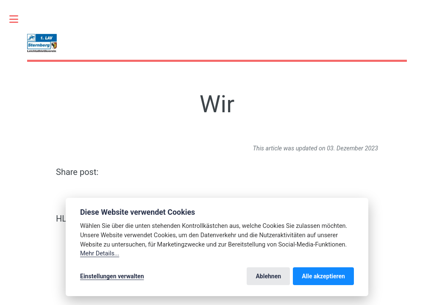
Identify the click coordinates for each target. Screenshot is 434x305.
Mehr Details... (99, 253)
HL (61, 219)
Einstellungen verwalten (112, 276)
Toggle (18, 19)
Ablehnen (268, 276)
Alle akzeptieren (323, 276)
